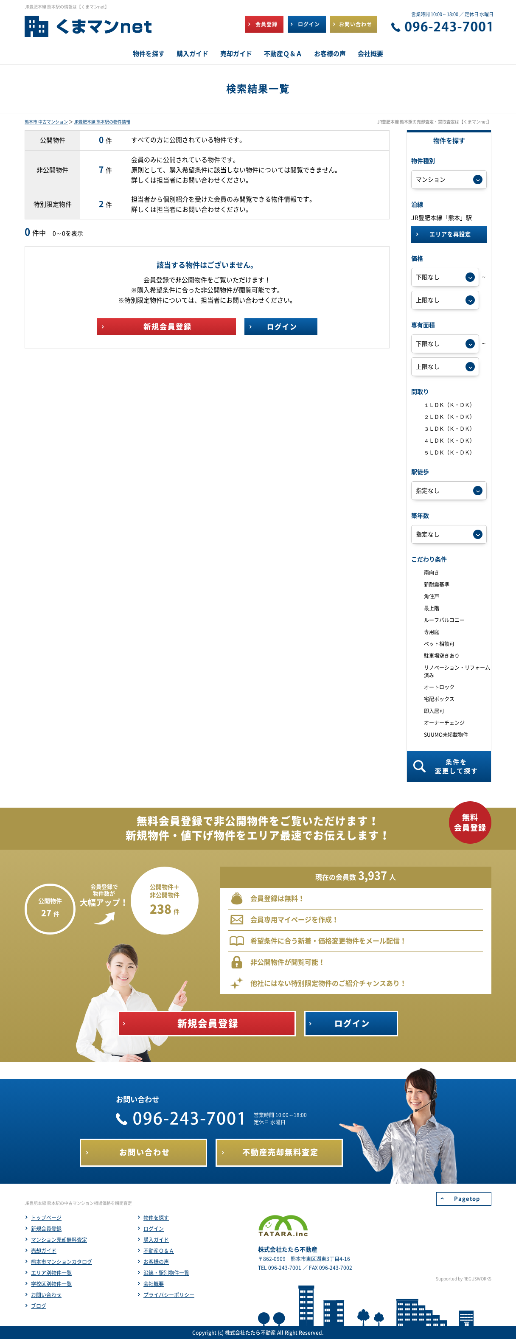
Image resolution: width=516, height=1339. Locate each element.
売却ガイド (43, 1250)
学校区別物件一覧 (51, 1283)
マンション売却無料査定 (59, 1239)
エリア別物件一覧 (51, 1272)
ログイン (153, 1228)
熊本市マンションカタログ (61, 1261)
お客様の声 (156, 1261)
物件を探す (156, 1217)
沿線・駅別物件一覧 (166, 1272)
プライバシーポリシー (168, 1294)
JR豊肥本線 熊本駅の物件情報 (102, 122)
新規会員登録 (46, 1228)
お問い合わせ (46, 1294)
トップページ (46, 1217)
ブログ (38, 1305)
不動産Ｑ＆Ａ (158, 1250)
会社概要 (153, 1283)
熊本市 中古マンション (46, 122)
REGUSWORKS (477, 1279)
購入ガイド (156, 1239)
